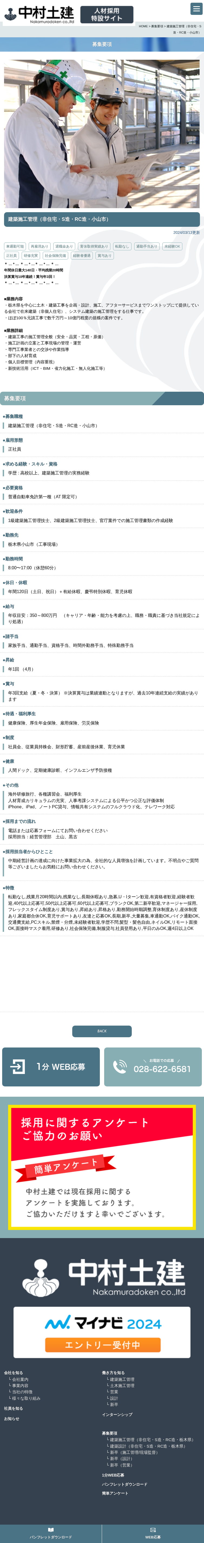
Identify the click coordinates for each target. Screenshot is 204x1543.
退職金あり (64, 246)
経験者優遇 (82, 256)
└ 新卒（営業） (122, 1465)
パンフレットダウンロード (124, 1484)
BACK (102, 1031)
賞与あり (105, 256)
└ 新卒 (112, 1404)
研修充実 (31, 256)
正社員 (11, 256)
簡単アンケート (115, 1493)
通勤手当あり (146, 246)
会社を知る (13, 1373)
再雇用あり (39, 246)
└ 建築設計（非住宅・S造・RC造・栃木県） (146, 1446)
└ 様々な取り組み (24, 1398)
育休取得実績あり (94, 246)
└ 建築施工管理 (120, 1379)
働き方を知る (113, 1373)
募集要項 (157, 26)
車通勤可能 (15, 246)
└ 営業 (112, 1391)
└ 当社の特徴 (20, 1391)
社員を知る (13, 1408)
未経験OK (172, 246)
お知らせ (11, 1418)
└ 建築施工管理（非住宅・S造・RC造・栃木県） (151, 1439)
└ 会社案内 (18, 1379)
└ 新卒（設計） (122, 1458)
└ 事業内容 (18, 1385)
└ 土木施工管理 (120, 1385)
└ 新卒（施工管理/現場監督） (135, 1452)
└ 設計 (112, 1398)
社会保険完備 (55, 256)
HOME (143, 26)
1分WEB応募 (113, 1475)
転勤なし (122, 246)
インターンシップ (117, 1414)
